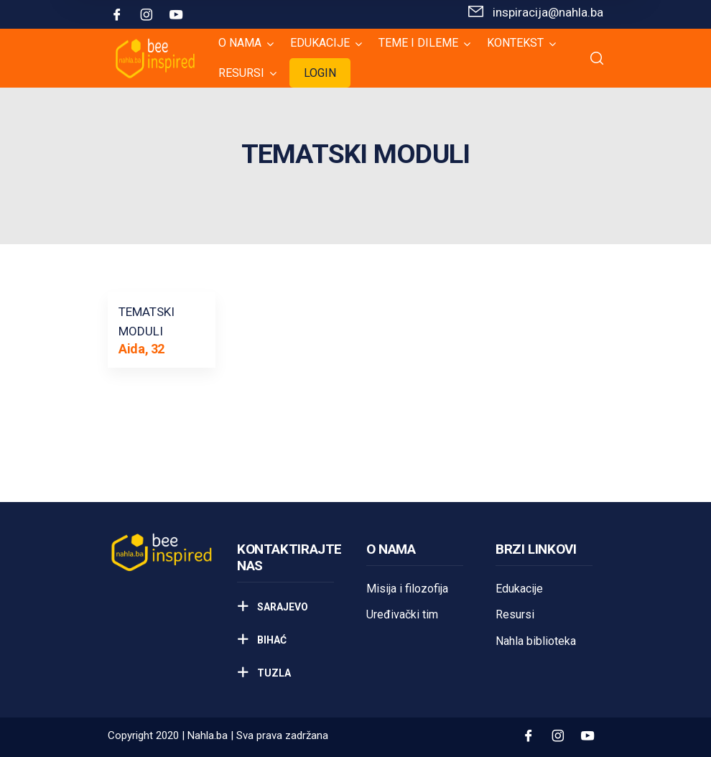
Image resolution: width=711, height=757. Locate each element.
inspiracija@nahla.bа (548, 12)
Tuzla (273, 673)
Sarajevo (281, 607)
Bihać (271, 640)
